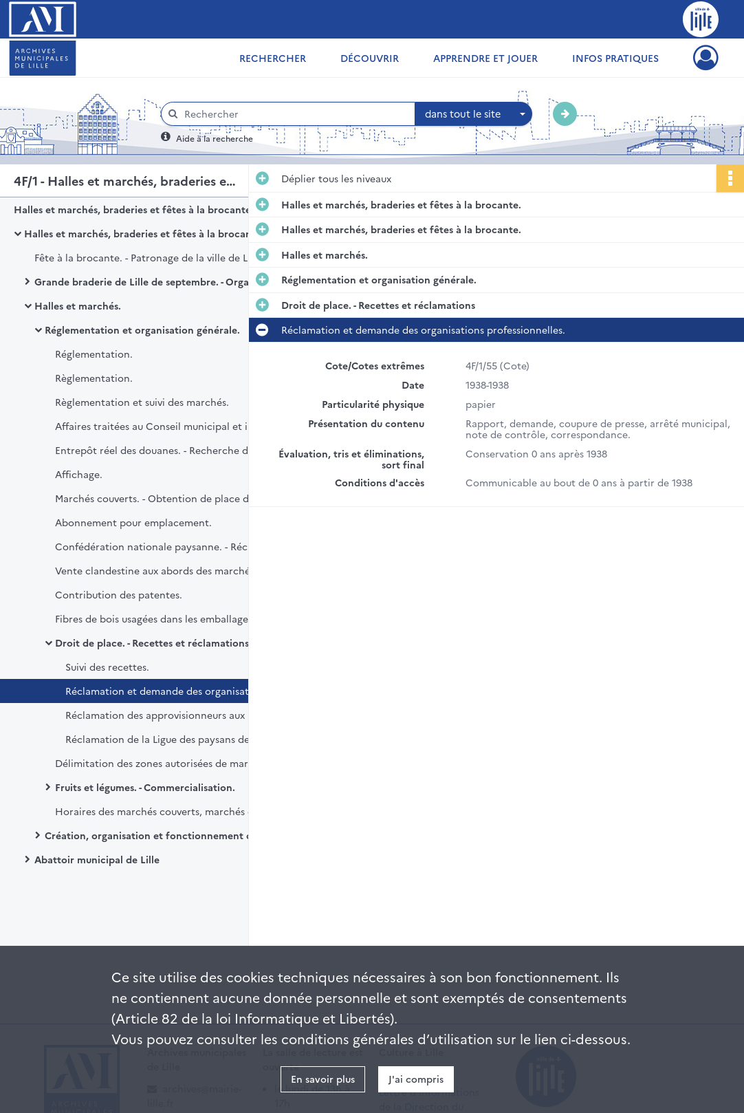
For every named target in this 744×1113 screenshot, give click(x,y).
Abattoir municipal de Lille (97, 859)
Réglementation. (94, 353)
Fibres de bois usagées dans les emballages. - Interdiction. (188, 618)
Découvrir (369, 58)
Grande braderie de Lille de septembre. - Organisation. (161, 281)
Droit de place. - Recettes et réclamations (152, 642)
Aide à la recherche (214, 138)
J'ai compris (416, 1078)
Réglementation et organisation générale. (142, 329)
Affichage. (78, 474)
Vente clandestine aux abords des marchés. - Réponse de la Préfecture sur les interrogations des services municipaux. (192, 570)
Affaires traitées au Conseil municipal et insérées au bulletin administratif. (192, 426)
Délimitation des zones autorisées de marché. (161, 763)
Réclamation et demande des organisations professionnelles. (202, 691)
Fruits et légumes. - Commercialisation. (145, 787)
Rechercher (272, 58)
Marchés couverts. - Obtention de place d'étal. (163, 498)
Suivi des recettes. (107, 666)
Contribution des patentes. (118, 594)
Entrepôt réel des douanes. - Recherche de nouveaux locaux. (192, 450)
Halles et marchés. (77, 305)
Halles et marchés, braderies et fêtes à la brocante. (134, 209)
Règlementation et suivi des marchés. (142, 402)
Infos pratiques (615, 58)
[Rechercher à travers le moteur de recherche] (295, 114)
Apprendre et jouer (485, 58)
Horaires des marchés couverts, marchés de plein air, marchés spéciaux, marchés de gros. (192, 811)
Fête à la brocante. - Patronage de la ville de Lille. (149, 257)
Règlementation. (94, 378)
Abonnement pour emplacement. (133, 522)
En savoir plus (323, 1078)
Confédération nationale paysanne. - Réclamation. (173, 546)
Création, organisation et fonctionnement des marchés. (176, 835)
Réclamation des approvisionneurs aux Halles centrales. (195, 715)
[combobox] (473, 114)
